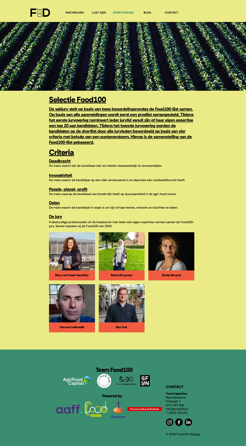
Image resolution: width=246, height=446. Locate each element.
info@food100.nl (177, 409)
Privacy (195, 434)
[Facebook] (179, 422)
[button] (72, 256)
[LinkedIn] (188, 422)
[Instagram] (169, 422)
